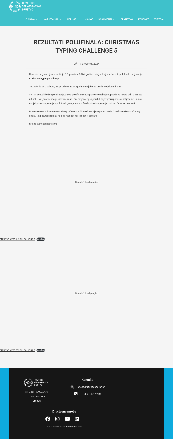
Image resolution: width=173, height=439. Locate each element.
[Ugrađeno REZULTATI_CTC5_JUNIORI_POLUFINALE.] (86, 182)
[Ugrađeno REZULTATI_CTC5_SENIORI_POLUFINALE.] (86, 293)
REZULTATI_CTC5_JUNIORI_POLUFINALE (17, 239)
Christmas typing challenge (44, 78)
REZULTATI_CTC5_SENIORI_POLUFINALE (17, 350)
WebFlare (70, 426)
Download (41, 239)
